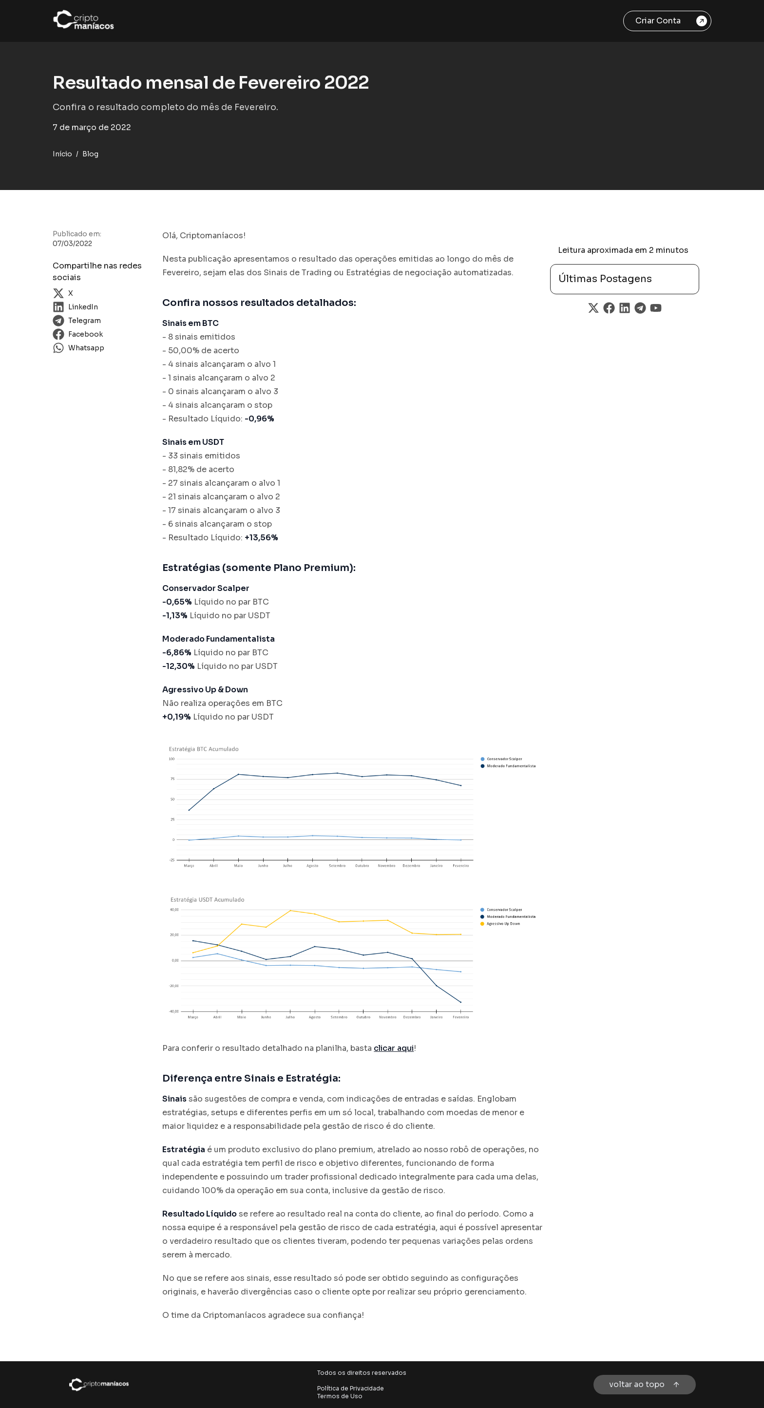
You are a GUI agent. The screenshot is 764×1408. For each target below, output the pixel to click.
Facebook (78, 334)
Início (62, 154)
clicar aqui (394, 1048)
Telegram (77, 320)
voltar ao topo (644, 1384)
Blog (90, 154)
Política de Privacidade (350, 1388)
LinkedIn (75, 307)
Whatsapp (78, 348)
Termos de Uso (340, 1396)
